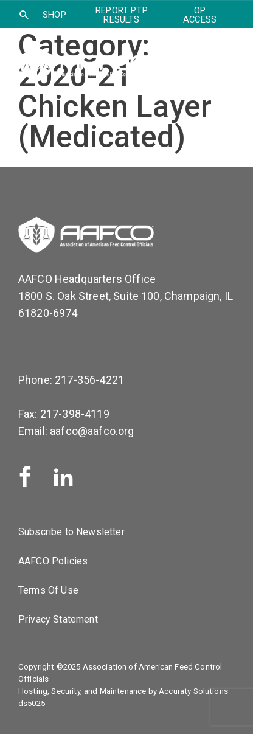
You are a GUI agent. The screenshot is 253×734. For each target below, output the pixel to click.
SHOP (54, 14)
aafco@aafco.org (92, 430)
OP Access (200, 15)
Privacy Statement (58, 619)
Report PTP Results (121, 15)
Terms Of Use (48, 590)
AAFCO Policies (53, 561)
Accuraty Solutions (193, 691)
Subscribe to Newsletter (71, 532)
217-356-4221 (89, 379)
